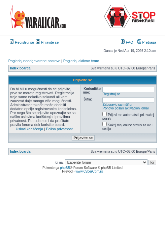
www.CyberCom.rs (89, 171)
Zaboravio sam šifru (117, 104)
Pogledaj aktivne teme (81, 61)
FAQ (127, 42)
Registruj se (22, 42)
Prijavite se (47, 42)
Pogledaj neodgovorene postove (34, 61)
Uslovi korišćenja (29, 129)
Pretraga (146, 42)
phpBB (65, 168)
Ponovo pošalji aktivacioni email (126, 108)
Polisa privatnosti (59, 129)
